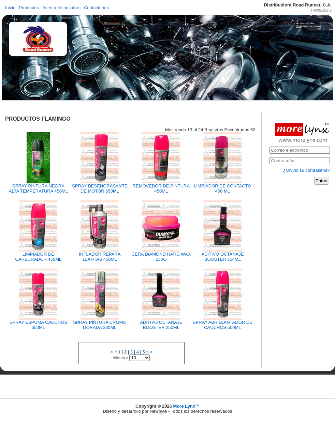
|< (111, 351)
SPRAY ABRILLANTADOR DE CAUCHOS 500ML (222, 325)
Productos (29, 7)
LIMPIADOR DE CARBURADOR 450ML (38, 257)
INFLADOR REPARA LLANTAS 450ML (99, 257)
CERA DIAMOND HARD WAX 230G (161, 257)
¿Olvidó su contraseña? (306, 170)
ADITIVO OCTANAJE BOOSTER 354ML (222, 257)
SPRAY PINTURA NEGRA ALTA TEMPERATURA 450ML (38, 188)
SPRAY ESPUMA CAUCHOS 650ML (38, 325)
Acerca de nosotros (61, 7)
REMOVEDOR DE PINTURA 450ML (161, 188)
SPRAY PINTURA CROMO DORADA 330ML (99, 325)
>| (152, 351)
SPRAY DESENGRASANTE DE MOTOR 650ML (100, 188)
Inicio (10, 7)
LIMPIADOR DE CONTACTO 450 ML (222, 188)
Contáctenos (96, 7)
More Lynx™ (186, 406)
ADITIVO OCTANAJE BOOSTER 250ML (161, 325)
